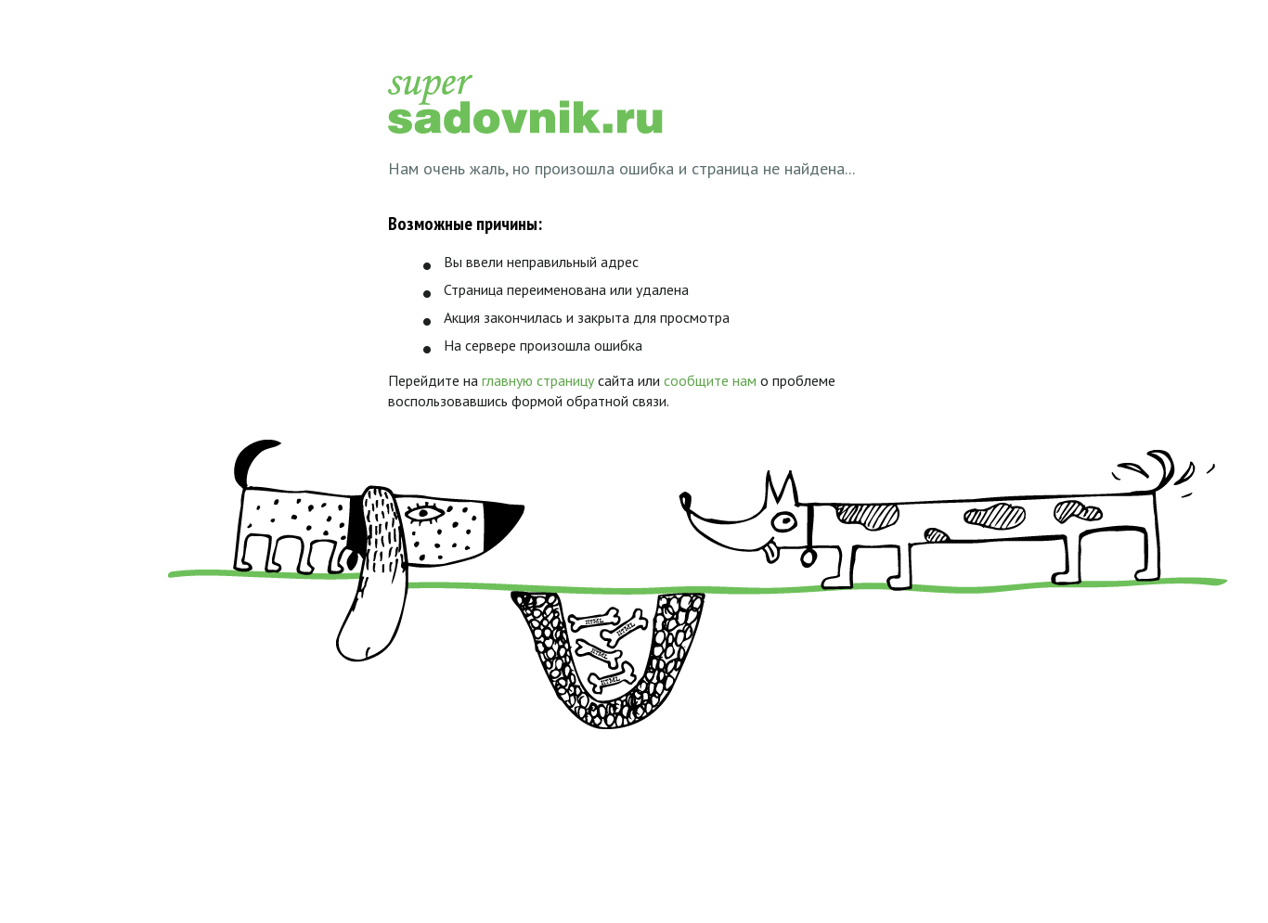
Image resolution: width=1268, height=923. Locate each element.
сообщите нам (710, 380)
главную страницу (538, 380)
